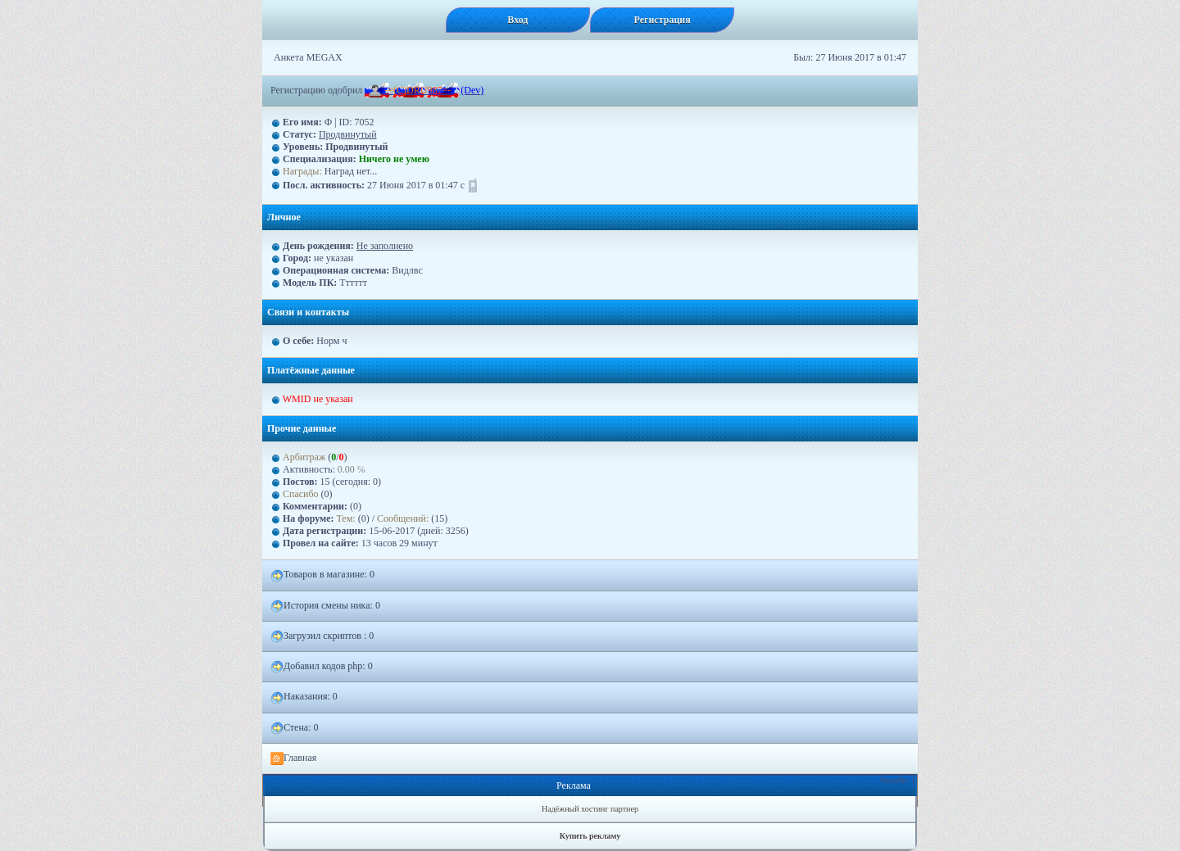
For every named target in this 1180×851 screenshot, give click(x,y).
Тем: (346, 518)
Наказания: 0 (304, 697)
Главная (293, 758)
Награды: (302, 171)
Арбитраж (304, 457)
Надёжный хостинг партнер (590, 808)
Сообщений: (404, 518)
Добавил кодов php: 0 (321, 666)
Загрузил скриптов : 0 (322, 636)
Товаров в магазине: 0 (322, 575)
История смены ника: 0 (325, 606)
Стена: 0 (294, 728)
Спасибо (301, 494)
